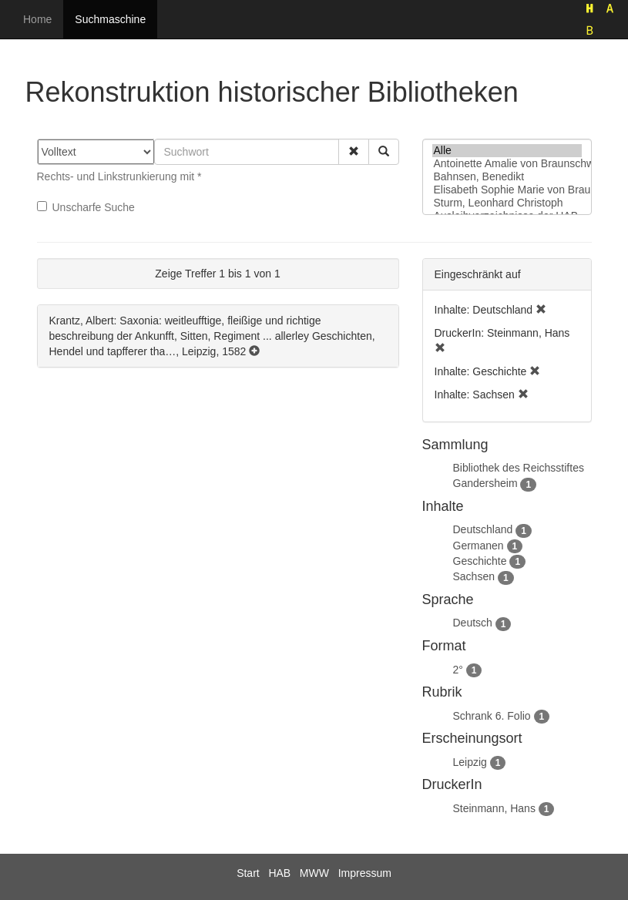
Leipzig (470, 762)
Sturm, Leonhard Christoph (507, 203)
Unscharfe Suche (86, 207)
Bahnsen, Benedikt (507, 176)
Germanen (478, 545)
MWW (314, 873)
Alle (507, 150)
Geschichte (480, 561)
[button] (353, 152)
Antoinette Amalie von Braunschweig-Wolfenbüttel (507, 163)
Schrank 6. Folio (492, 716)
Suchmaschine (110, 19)
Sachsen (474, 576)
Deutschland (483, 529)
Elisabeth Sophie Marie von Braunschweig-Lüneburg (507, 189)
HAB (279, 873)
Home (37, 19)
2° (458, 669)
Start (248, 873)
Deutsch (472, 622)
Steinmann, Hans (494, 808)
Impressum (364, 873)
